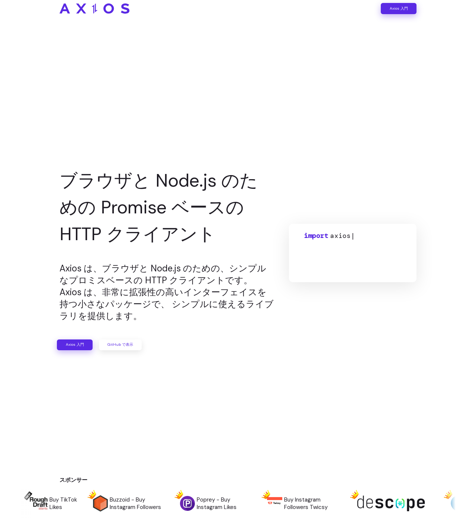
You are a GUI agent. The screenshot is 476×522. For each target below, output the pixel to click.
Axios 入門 (385, 15)
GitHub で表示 (171, 344)
